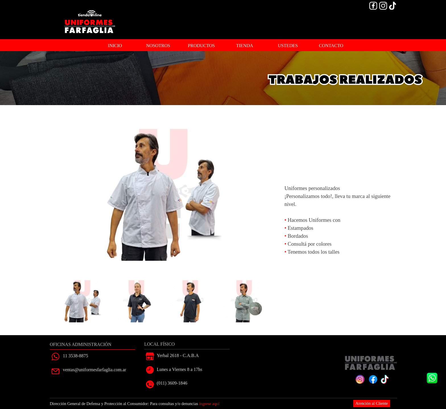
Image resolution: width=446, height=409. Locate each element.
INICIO (115, 45)
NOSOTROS (158, 45)
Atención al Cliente (372, 403)
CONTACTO (331, 45)
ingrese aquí (209, 403)
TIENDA (244, 45)
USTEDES (288, 45)
